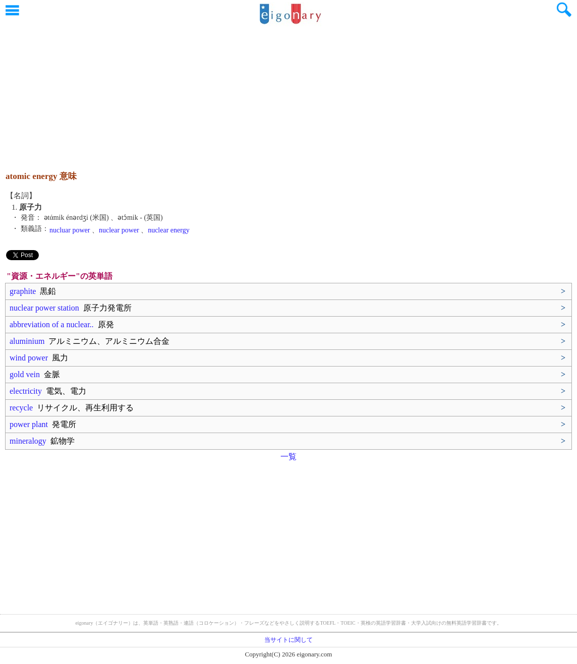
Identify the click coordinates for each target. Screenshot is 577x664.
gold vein (35, 374)
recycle (72, 407)
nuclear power (119, 230)
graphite (33, 291)
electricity (48, 391)
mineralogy (42, 441)
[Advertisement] (288, 93)
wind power (39, 357)
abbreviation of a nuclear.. (62, 324)
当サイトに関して (288, 639)
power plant (43, 424)
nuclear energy (169, 230)
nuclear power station (71, 308)
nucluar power (69, 230)
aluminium (89, 341)
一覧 (288, 456)
